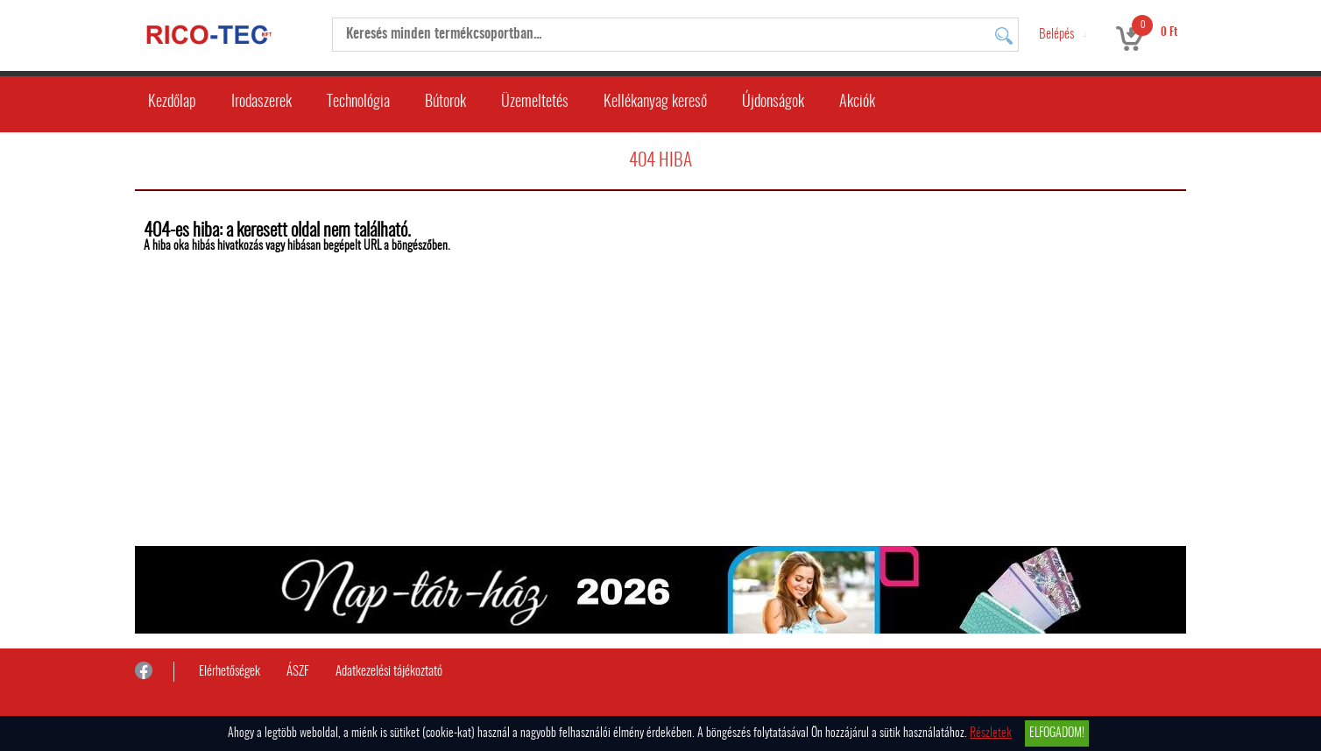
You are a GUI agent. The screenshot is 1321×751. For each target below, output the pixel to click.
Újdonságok (773, 102)
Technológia (358, 102)
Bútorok (445, 102)
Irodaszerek (261, 102)
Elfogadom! (1056, 733)
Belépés (1056, 34)
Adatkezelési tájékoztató (389, 671)
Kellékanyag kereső (655, 102)
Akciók (857, 102)
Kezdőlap (172, 102)
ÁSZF (297, 671)
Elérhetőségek (229, 671)
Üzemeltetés (535, 102)
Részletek (991, 733)
